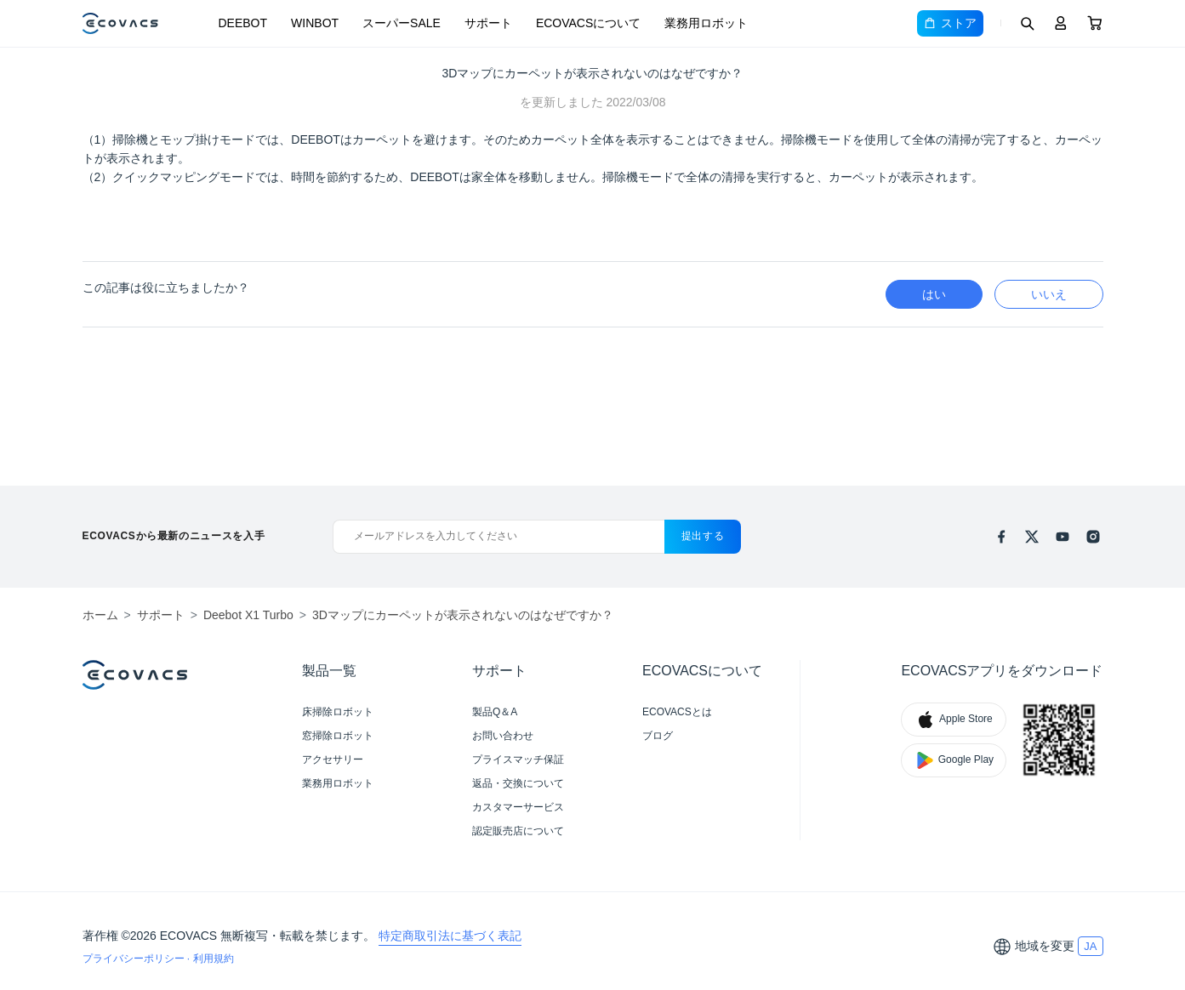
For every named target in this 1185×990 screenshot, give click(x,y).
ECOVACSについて (588, 23)
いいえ (1049, 294)
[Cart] (1094, 22)
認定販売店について (518, 831)
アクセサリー (332, 759)
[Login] (1060, 22)
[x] (1032, 536)
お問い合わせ (502, 736)
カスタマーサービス (518, 807)
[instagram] (1093, 536)
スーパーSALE (401, 23)
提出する (703, 536)
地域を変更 (1044, 946)
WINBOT (315, 23)
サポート (488, 23)
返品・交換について (518, 783)
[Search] (1026, 22)
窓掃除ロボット (337, 736)
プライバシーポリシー (135, 958)
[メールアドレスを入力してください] (498, 537)
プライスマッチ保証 (518, 759)
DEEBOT (243, 23)
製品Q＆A (494, 712)
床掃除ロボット (337, 712)
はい (934, 294)
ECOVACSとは (677, 712)
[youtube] (1062, 536)
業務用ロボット (706, 23)
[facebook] (1001, 536)
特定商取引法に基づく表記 (450, 935)
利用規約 (213, 958)
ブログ (657, 736)
